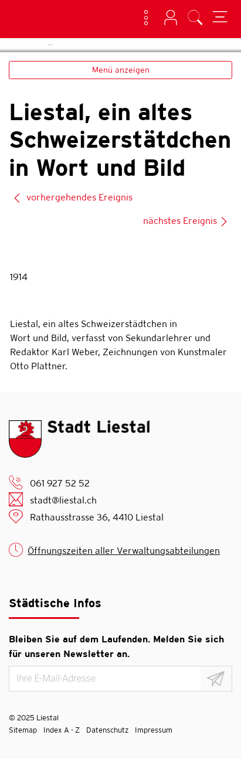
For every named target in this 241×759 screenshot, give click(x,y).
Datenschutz (107, 730)
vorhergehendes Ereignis (72, 197)
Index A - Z (61, 730)
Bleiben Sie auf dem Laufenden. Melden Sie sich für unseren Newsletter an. (116, 646)
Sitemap (23, 730)
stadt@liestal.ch (63, 500)
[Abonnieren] (216, 679)
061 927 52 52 (60, 483)
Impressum (153, 730)
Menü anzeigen (121, 69)
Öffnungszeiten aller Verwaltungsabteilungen (124, 550)
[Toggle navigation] (220, 18)
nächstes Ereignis (186, 220)
